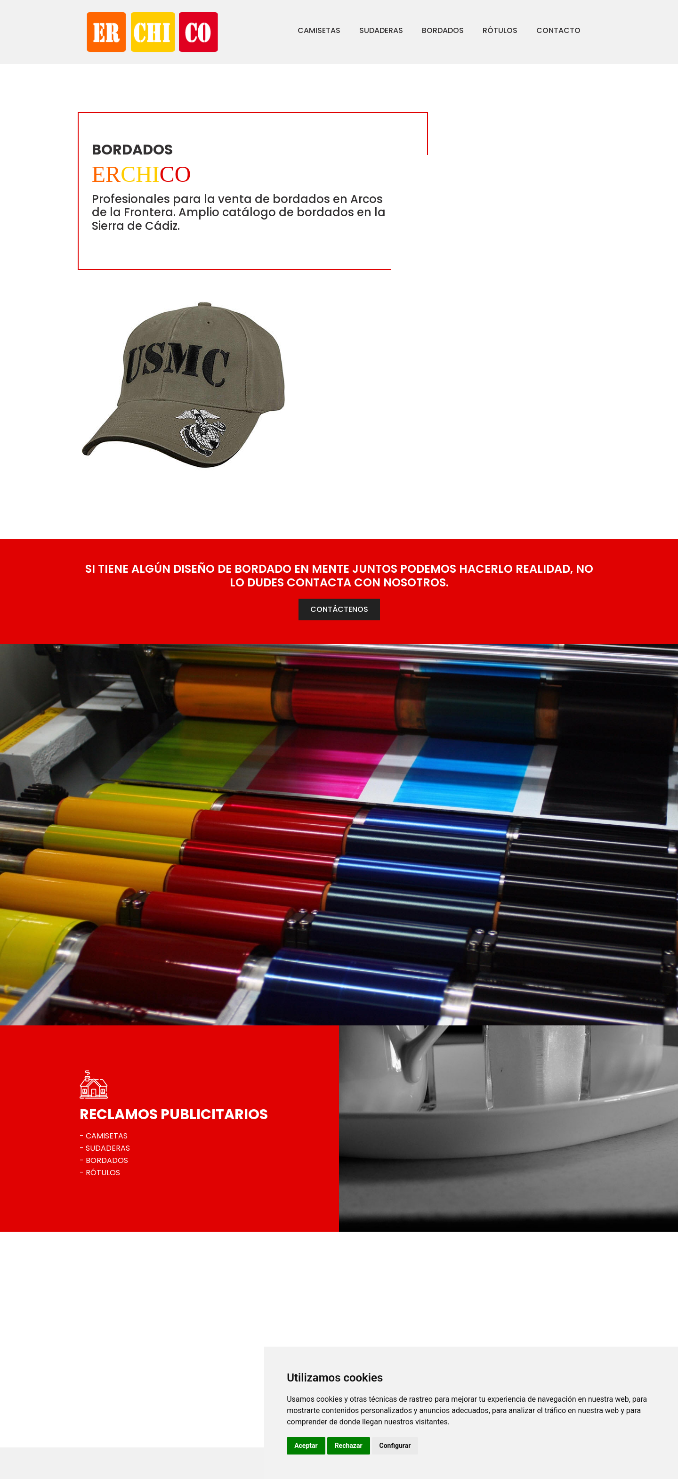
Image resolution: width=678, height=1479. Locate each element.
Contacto (529, 30)
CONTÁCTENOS (339, 465)
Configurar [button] (469, 1445)
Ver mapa (113, 1440)
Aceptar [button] (381, 1445)
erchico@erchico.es (129, 1424)
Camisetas (289, 30)
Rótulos (470, 30)
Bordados (413, 30)
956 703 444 (118, 1408)
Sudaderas (351, 30)
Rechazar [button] (423, 1445)
